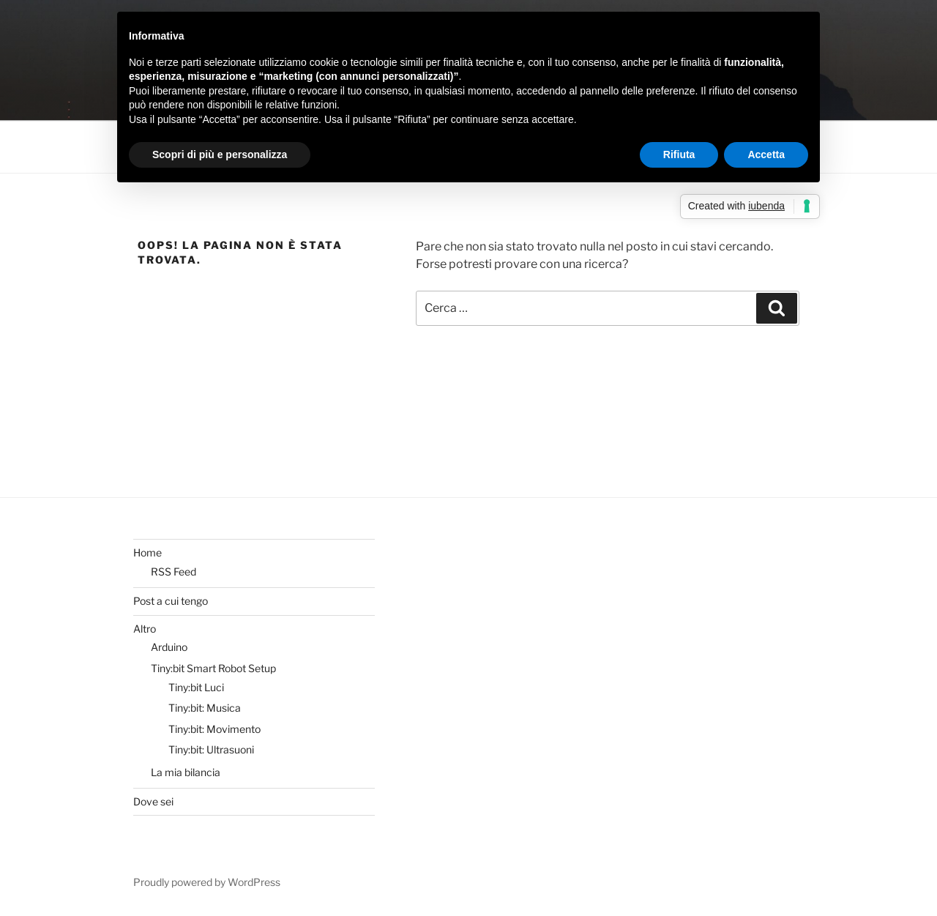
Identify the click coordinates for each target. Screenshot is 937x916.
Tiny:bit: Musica (204, 707)
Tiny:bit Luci (196, 687)
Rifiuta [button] (679, 154)
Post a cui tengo (170, 601)
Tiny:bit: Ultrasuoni (211, 749)
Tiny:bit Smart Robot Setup (213, 668)
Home (147, 552)
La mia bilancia (185, 772)
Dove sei (153, 801)
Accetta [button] (766, 154)
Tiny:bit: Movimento (214, 729)
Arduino (169, 647)
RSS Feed (173, 571)
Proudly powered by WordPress (206, 882)
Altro (144, 628)
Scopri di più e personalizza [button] (219, 154)
